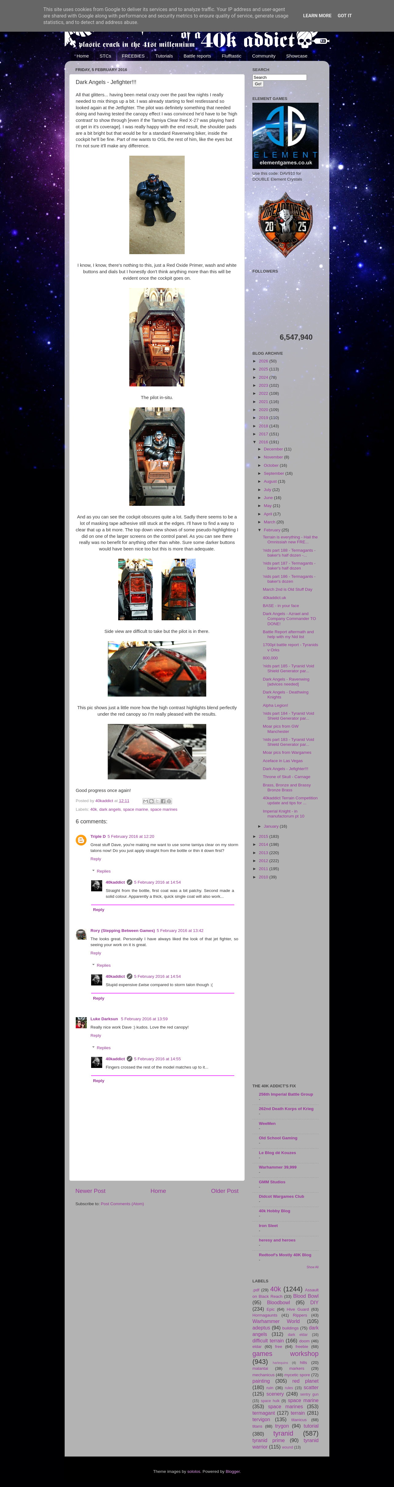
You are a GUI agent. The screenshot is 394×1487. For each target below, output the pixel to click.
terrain (298, 1413)
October (272, 465)
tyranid (283, 1433)
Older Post (225, 1191)
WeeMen (267, 1123)
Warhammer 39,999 (278, 1167)
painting (261, 1381)
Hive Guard (298, 1309)
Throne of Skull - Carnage (287, 776)
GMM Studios (272, 1182)
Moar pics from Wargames (287, 752)
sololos (193, 1471)
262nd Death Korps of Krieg (286, 1108)
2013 (264, 852)
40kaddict (115, 882)
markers (296, 1368)
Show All (313, 1267)
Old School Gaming (278, 1138)
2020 (264, 409)
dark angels (110, 809)
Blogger (233, 1471)
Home (83, 55)
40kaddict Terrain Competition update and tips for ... (290, 800)
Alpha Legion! (275, 705)
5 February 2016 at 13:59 (144, 1019)
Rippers (300, 1315)
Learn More (317, 15)
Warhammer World (276, 1321)
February (273, 530)
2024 (264, 377)
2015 (264, 836)
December (274, 449)
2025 (264, 369)
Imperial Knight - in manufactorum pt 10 (283, 813)
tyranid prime (268, 1440)
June (269, 497)
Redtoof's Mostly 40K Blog (285, 1255)
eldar (257, 1346)
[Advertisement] (285, 982)
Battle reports (197, 55)
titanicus (299, 1419)
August (271, 481)
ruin (269, 1387)
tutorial (311, 1426)
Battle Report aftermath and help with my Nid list (288, 634)
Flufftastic (231, 55)
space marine (135, 809)
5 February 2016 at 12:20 (131, 836)
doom (304, 1341)
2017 (264, 434)
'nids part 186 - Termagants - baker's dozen (289, 579)
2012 (264, 860)
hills (303, 1362)
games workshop (285, 1353)
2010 (264, 877)
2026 (264, 361)
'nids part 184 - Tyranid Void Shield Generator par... (288, 716)
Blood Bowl (306, 1296)
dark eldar (298, 1335)
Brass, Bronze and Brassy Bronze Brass (287, 787)
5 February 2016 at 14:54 (157, 882)
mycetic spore (297, 1375)
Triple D (98, 836)
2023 (264, 385)
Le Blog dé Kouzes (277, 1152)
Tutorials (164, 55)
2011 (264, 868)
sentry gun (309, 1394)
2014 (264, 844)
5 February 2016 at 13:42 (180, 930)
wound (287, 1447)
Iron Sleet (268, 1225)
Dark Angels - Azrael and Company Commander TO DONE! (289, 618)
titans (257, 1426)
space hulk (270, 1401)
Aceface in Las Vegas (283, 760)
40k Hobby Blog (274, 1211)
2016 (264, 442)
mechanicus (263, 1375)
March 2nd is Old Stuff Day (287, 589)
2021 (264, 401)
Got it (345, 15)
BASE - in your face (281, 605)
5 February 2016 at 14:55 (157, 1059)
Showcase (297, 55)
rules (289, 1388)
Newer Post (90, 1191)
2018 (264, 426)
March (270, 522)
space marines (163, 809)
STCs (105, 55)
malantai (260, 1368)
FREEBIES (133, 55)
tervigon (261, 1419)
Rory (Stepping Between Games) (122, 930)
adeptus (261, 1327)
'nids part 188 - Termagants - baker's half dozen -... (289, 553)
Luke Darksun (104, 1019)
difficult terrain (268, 1340)
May (268, 505)
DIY (314, 1302)
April (268, 514)
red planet (305, 1381)
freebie (302, 1346)
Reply (95, 859)
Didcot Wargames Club (281, 1196)
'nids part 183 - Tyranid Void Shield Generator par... (288, 742)
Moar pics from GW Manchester (281, 729)
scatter (311, 1387)
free (278, 1346)
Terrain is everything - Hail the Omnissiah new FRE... (290, 539)
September (274, 473)
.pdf (255, 1290)
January (272, 826)
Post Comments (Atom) (122, 1203)
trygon (282, 1426)
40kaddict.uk (274, 597)
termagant (263, 1413)
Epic (271, 1309)
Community (263, 55)
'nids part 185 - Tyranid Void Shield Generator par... (288, 668)
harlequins (280, 1363)
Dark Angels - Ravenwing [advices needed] (286, 681)
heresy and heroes (277, 1240)
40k (93, 809)
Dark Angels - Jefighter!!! (285, 768)
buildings (290, 1328)
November (274, 457)
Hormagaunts (264, 1315)
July (268, 489)
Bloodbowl (278, 1302)
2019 (264, 417)
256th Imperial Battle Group (286, 1094)
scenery (275, 1394)
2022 (264, 393)
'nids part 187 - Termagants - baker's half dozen (289, 565)
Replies (104, 871)
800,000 (270, 658)
